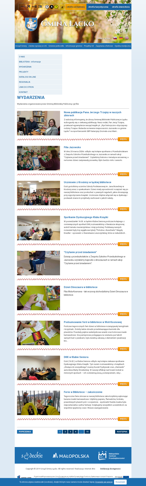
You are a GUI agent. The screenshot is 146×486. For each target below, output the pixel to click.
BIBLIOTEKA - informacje (30, 61)
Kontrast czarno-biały (52, 7)
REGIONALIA (24, 82)
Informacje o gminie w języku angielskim (127, 38)
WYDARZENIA (25, 66)
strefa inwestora (121, 7)
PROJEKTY (23, 72)
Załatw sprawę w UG (37, 46)
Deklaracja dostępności (110, 469)
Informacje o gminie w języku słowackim (115, 38)
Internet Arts (90, 469)
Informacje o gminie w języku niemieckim (121, 38)
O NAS (22, 56)
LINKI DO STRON (26, 87)
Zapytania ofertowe (104, 46)
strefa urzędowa (76, 7)
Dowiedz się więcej (104, 482)
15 (87, 431)
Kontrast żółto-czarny (56, 7)
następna (122, 431)
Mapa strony (104, 38)
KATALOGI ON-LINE (27, 77)
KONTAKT (23, 92)
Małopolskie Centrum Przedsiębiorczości (111, 455)
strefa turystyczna (98, 7)
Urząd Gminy (21, 46)
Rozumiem (120, 482)
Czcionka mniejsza (62, 6)
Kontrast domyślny (47, 7)
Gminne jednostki (56, 46)
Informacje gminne (74, 46)
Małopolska (71, 455)
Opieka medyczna (123, 46)
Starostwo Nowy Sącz (32, 456)
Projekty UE (89, 46)
